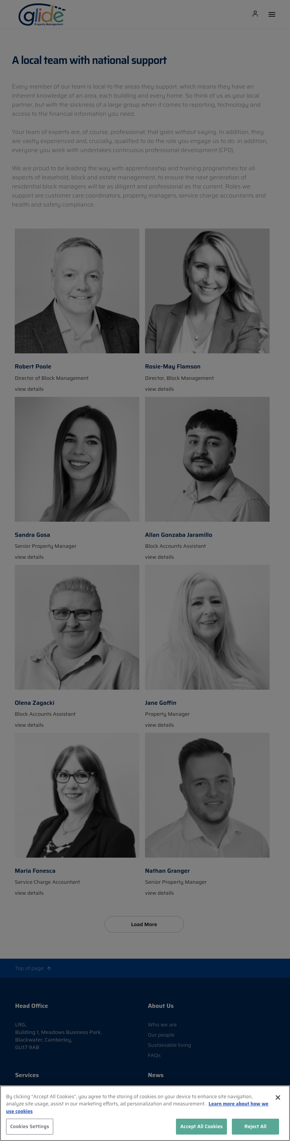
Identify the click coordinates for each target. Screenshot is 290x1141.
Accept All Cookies (201, 1126)
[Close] (278, 1097)
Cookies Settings (29, 1126)
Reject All (255, 1126)
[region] (145, 1113)
